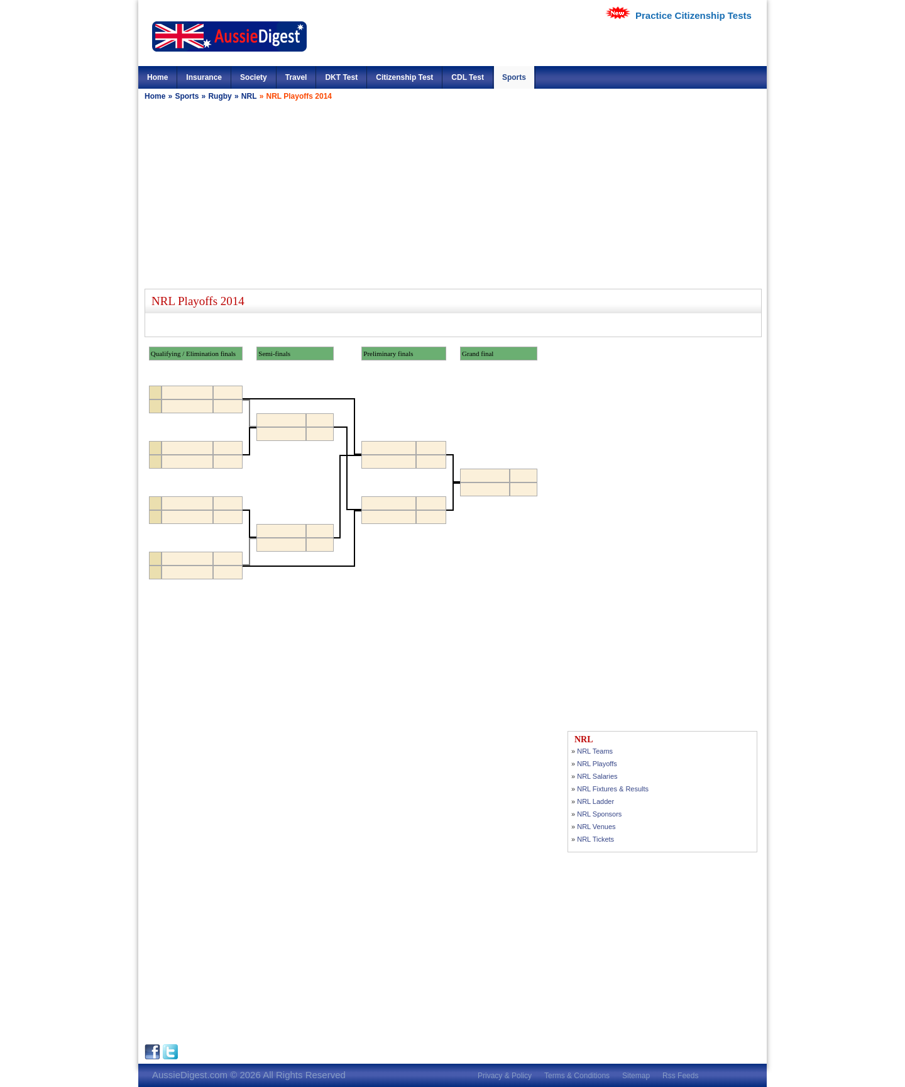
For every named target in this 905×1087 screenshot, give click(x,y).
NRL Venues (596, 826)
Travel (296, 77)
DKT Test (341, 77)
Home (157, 77)
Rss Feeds (680, 1075)
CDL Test (467, 77)
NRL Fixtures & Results (613, 789)
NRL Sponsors (599, 814)
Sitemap (636, 1075)
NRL (249, 96)
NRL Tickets (595, 839)
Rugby (219, 96)
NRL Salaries (597, 776)
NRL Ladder (595, 801)
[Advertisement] (452, 194)
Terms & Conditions (577, 1075)
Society (253, 77)
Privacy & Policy (505, 1075)
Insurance (204, 77)
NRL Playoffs (597, 763)
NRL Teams (595, 751)
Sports (514, 77)
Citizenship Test (404, 77)
